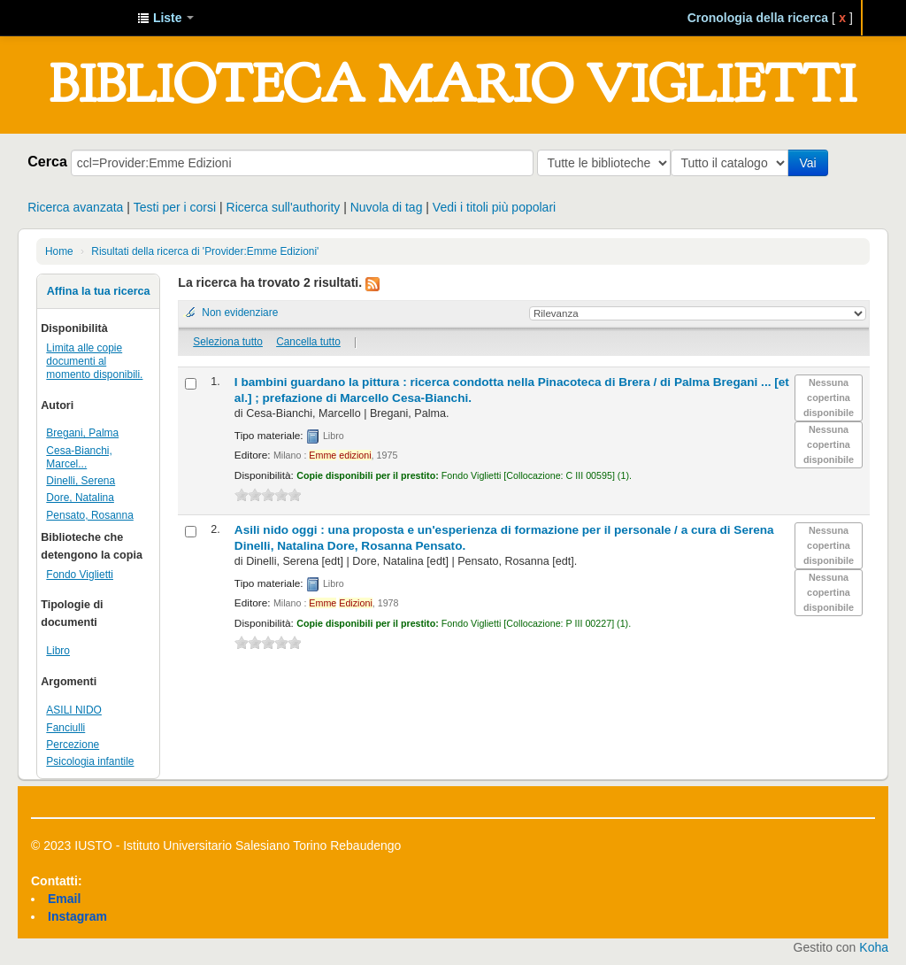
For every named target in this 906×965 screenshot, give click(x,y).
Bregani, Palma (82, 433)
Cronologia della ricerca (758, 18)
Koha (873, 947)
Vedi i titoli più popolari (494, 207)
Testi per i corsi (175, 207)
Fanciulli (65, 728)
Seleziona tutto (228, 342)
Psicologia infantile (90, 761)
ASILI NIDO (74, 710)
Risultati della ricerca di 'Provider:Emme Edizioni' (205, 251)
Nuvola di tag (386, 207)
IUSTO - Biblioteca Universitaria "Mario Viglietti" (79, 17)
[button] (165, 17)
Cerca (47, 161)
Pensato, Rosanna (89, 515)
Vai (810, 163)
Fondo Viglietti (79, 574)
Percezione (72, 744)
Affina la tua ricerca (98, 291)
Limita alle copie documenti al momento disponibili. (94, 361)
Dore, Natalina (80, 497)
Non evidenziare (240, 312)
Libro (58, 651)
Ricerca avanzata (75, 207)
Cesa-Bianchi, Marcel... (79, 457)
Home (59, 251)
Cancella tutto (308, 342)
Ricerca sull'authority (283, 207)
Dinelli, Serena (80, 481)
